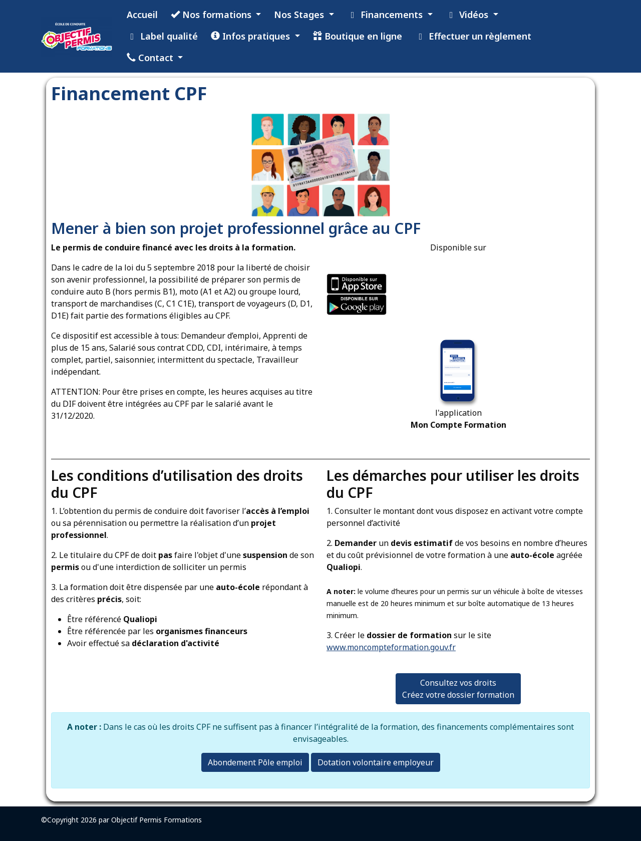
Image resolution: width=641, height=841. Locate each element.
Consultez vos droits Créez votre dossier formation (458, 688)
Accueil (142, 15)
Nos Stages (300, 15)
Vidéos (468, 15)
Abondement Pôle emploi (255, 762)
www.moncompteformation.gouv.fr (391, 647)
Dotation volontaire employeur (375, 762)
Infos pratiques (251, 36)
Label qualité (162, 36)
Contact (151, 58)
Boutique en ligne (357, 36)
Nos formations (212, 15)
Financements (386, 15)
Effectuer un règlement (473, 36)
